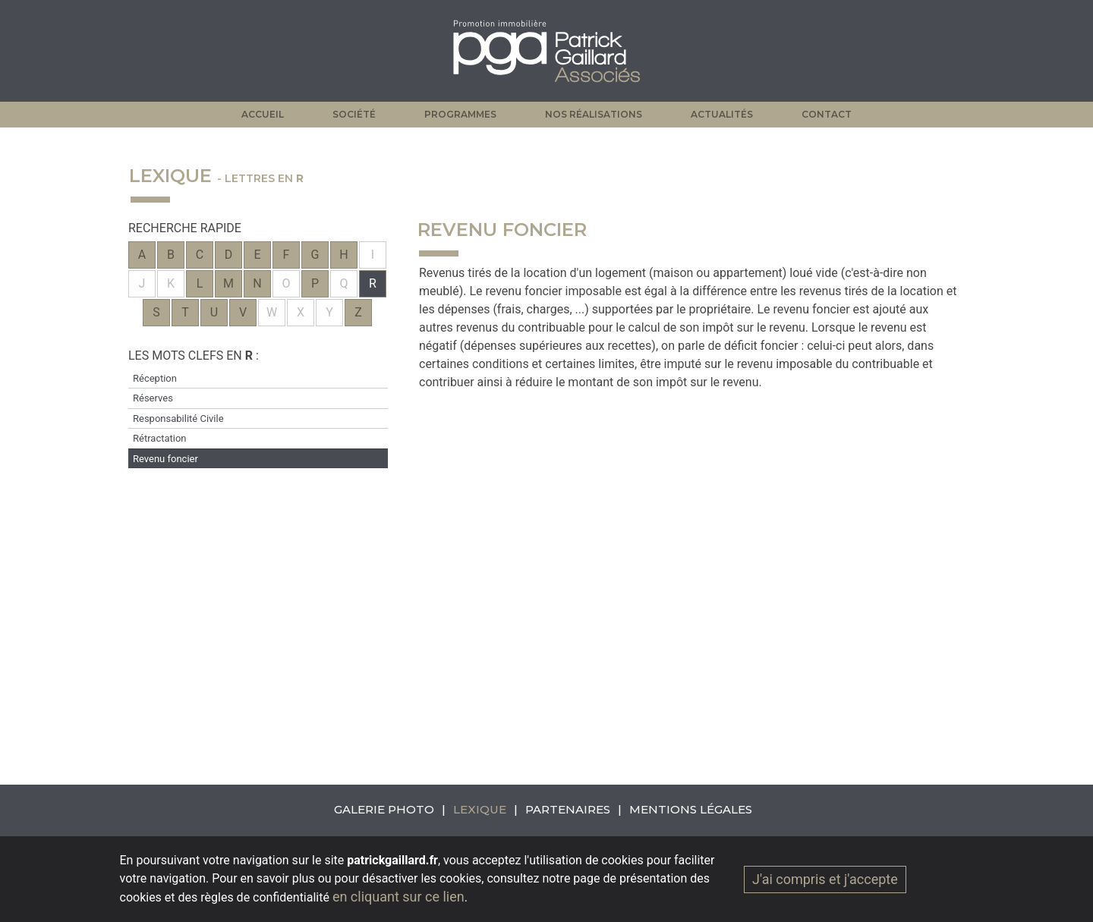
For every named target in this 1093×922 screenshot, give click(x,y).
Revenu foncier (165, 458)
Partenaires (567, 809)
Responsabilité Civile (178, 418)
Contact (827, 114)
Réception (155, 378)
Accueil (262, 114)
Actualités (722, 114)
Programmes (460, 114)
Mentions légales (690, 809)
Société (354, 114)
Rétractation (160, 438)
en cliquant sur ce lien (398, 897)
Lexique (479, 809)
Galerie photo (384, 809)
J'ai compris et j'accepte (825, 879)
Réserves (153, 398)
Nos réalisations (593, 114)
